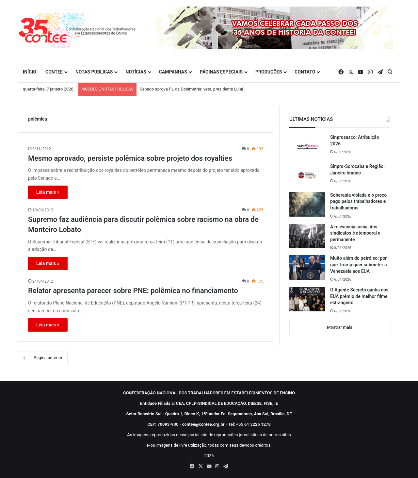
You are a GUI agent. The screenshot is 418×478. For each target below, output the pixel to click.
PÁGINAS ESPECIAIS (221, 71)
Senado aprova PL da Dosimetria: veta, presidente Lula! (191, 89)
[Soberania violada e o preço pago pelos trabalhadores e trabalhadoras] (307, 204)
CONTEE (54, 71)
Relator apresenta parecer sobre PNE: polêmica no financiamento (133, 291)
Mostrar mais (339, 327)
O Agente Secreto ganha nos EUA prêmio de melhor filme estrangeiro (359, 296)
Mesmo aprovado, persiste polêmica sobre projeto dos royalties (130, 158)
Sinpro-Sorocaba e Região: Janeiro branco (357, 169)
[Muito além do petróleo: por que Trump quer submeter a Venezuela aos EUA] (307, 267)
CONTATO (305, 71)
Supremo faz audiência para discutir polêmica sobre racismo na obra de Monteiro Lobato (143, 224)
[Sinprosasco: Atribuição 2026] (307, 146)
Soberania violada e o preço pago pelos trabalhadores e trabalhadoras (358, 201)
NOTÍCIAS (135, 71)
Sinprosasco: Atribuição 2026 (354, 140)
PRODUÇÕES (268, 71)
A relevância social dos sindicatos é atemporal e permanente (355, 233)
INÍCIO (29, 71)
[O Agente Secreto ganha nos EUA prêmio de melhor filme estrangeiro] (307, 299)
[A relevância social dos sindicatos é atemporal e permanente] (307, 236)
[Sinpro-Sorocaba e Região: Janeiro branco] (307, 175)
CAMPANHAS (173, 71)
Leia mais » (47, 192)
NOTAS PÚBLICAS (94, 71)
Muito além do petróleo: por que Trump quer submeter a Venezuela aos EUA (358, 264)
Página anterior (42, 358)
